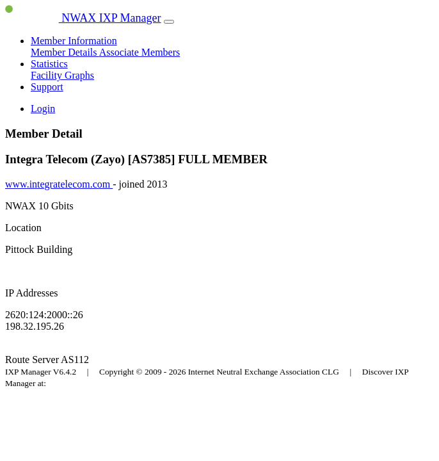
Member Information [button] (74, 40)
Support (47, 86)
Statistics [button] (49, 63)
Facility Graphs (62, 75)
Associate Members (139, 52)
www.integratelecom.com (59, 184)
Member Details (65, 52)
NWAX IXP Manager (83, 18)
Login (43, 108)
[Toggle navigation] (169, 22)
